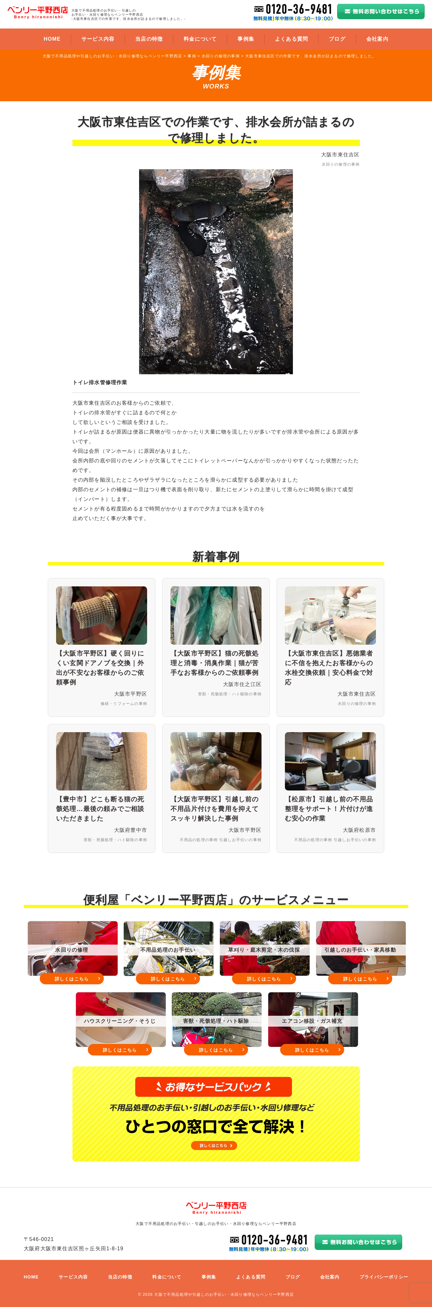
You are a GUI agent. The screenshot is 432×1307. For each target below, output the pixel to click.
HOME (52, 39)
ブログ (337, 39)
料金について (200, 39)
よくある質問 (291, 39)
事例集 (245, 39)
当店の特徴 (149, 39)
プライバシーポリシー (384, 1276)
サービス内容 (97, 39)
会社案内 (377, 39)
